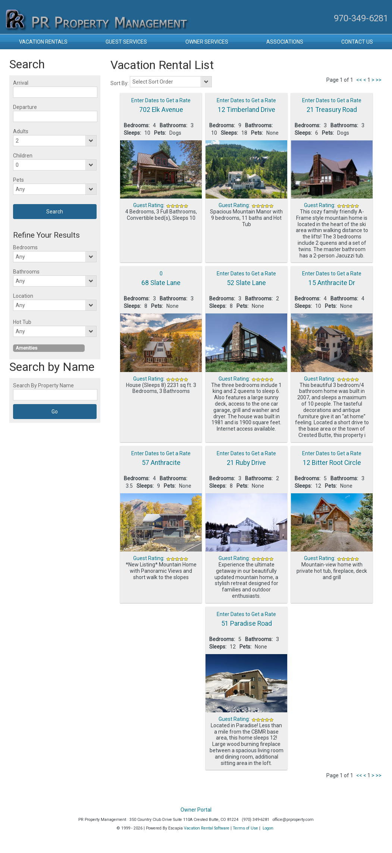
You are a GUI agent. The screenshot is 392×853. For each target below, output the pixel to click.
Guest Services (126, 42)
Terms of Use (245, 828)
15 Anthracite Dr (331, 283)
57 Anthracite (161, 462)
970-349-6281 (361, 18)
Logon (268, 828)
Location (23, 296)
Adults (20, 131)
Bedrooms (25, 247)
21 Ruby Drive (246, 462)
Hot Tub (22, 322)
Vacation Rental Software (206, 828)
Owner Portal (196, 810)
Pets (18, 180)
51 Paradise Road (246, 623)
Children (22, 156)
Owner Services (206, 42)
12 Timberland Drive (246, 109)
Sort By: (120, 83)
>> (379, 80)
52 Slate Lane (246, 283)
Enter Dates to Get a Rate (161, 100)
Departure (25, 107)
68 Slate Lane (161, 283)
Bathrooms (26, 272)
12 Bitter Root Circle (332, 462)
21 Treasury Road (332, 109)
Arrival (20, 83)
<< (359, 80)
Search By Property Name (43, 385)
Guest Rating (148, 205)
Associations (284, 42)
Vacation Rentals (43, 42)
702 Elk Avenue (161, 109)
